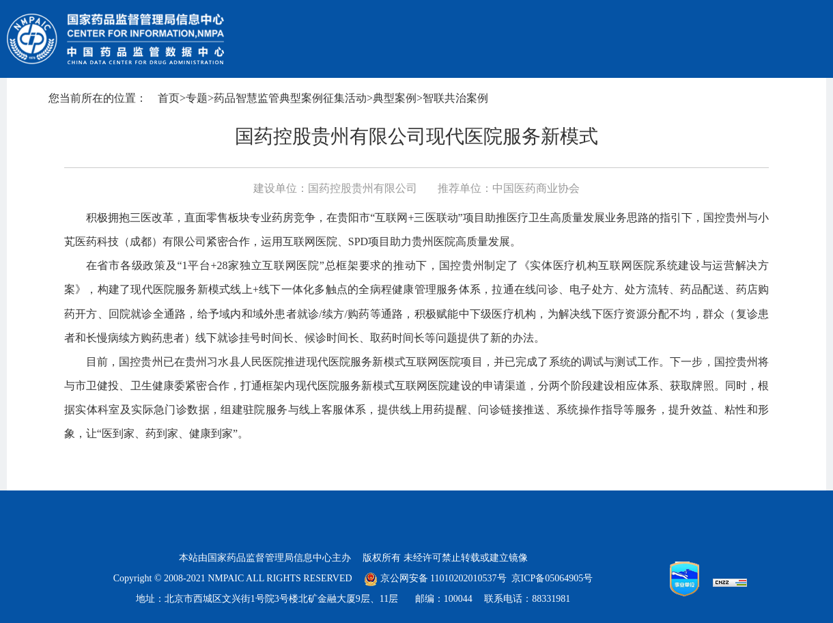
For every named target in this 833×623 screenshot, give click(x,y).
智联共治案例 (455, 98)
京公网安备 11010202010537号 (435, 578)
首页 (169, 98)
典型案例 (394, 98)
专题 (197, 98)
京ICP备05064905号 (552, 578)
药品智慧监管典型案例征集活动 (290, 98)
